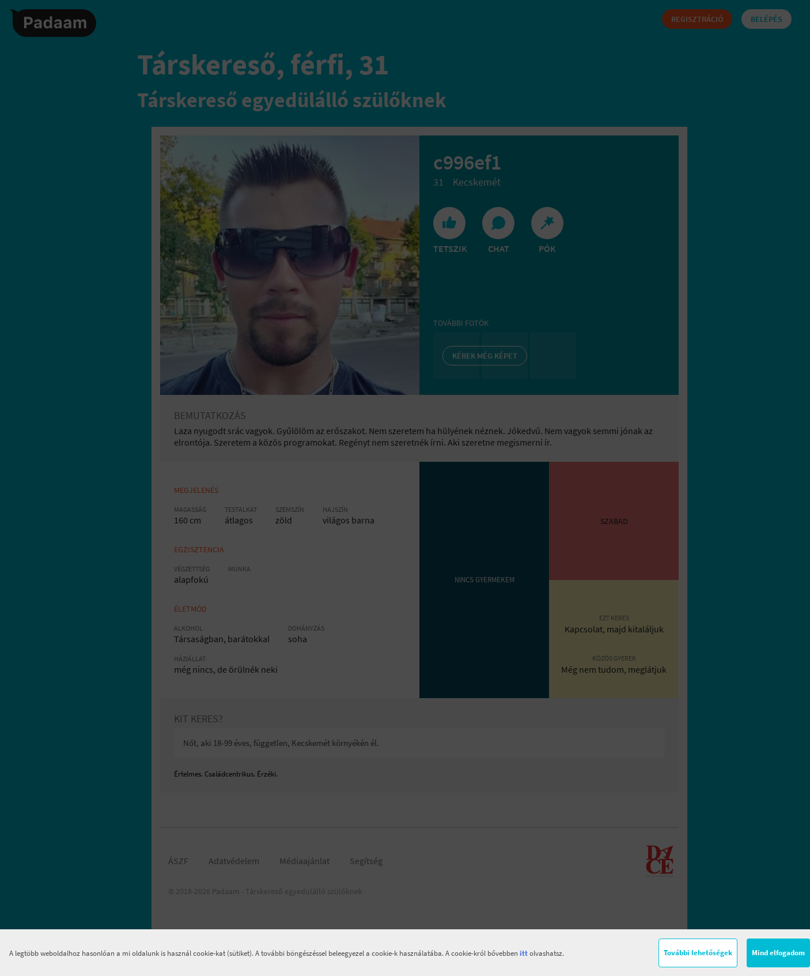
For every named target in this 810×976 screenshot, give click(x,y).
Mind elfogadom (778, 953)
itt (524, 953)
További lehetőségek (698, 953)
